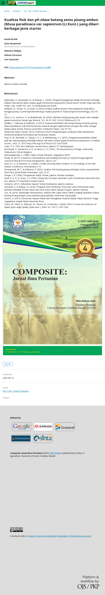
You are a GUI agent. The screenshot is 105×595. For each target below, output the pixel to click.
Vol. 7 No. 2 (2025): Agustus (35, 11)
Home (7, 11)
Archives (16, 11)
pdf (8, 364)
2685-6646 (54, 453)
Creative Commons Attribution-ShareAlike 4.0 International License (59, 536)
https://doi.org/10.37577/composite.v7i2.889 (30, 67)
